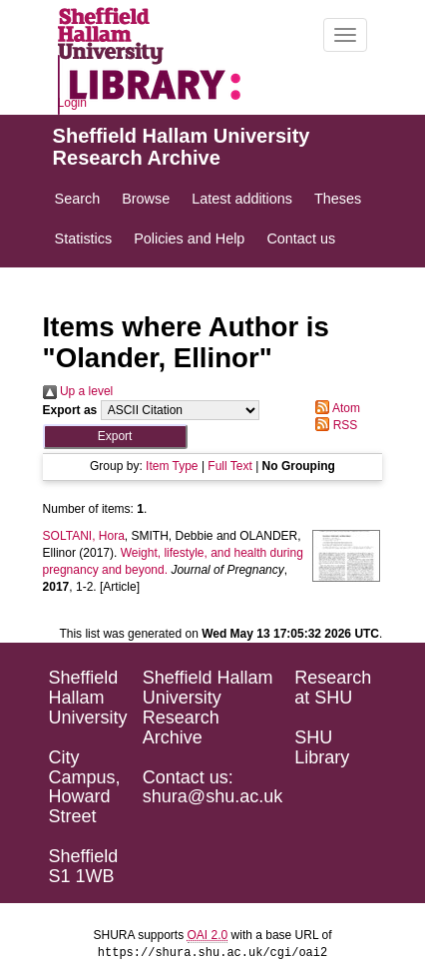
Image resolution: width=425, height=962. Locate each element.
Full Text (229, 466)
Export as (70, 410)
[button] (115, 436)
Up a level (78, 391)
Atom (334, 408)
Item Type (172, 466)
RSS (333, 425)
